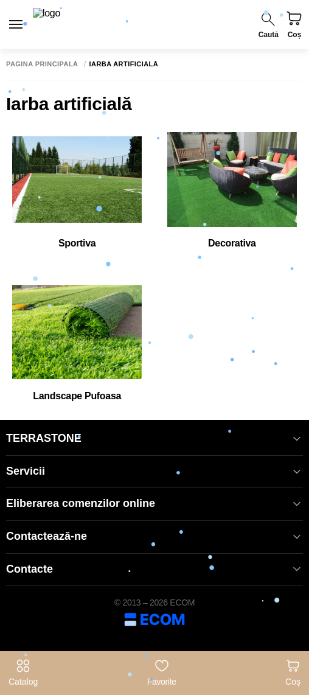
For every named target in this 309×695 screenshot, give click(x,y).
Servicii (154, 471)
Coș (292, 672)
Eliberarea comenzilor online (154, 503)
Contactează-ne (154, 536)
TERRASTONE (154, 438)
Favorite (161, 672)
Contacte (154, 569)
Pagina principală (42, 64)
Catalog (23, 672)
